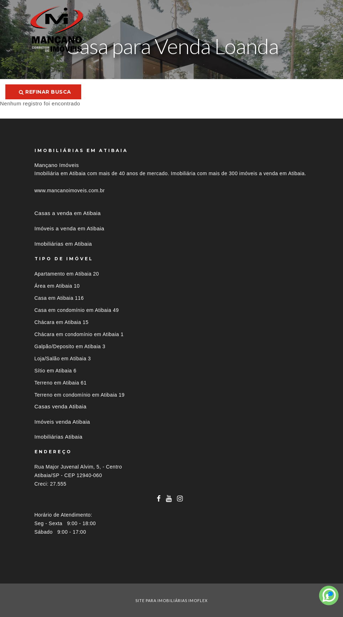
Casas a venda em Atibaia (68, 213)
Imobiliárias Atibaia (59, 437)
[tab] (172, 570)
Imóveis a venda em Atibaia (69, 228)
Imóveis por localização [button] (63, 570)
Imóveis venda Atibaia (62, 422)
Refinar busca (45, 92)
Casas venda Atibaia (61, 406)
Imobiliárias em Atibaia (63, 244)
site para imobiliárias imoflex (171, 600)
